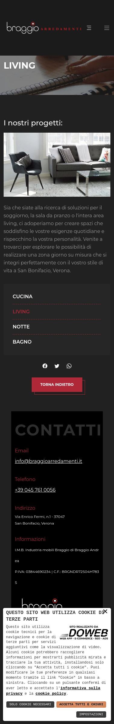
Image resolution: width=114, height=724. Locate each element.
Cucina (23, 296)
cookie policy (51, 693)
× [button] (105, 611)
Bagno (22, 342)
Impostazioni (91, 714)
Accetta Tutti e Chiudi (81, 704)
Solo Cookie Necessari (30, 704)
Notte (21, 327)
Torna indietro (57, 384)
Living (21, 312)
